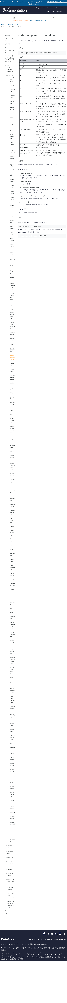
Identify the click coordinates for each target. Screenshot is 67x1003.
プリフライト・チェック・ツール (10, 895)
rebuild (12, 526)
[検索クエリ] (33, 18)
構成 (6, 47)
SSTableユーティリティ (10, 881)
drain (11, 213)
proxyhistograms (12, 512)
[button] (4, 35)
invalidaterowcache (12, 445)
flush (11, 266)
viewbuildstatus (12, 840)
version (12, 834)
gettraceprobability (12, 391)
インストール (9, 44)
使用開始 (7, 35)
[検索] (53, 18)
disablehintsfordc (12, 207)
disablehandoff (12, 199)
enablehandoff (12, 246)
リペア (12, 579)
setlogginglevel (12, 708)
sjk (11, 743)
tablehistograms (12, 794)
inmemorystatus (12, 420)
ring (11, 608)
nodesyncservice (12, 498)
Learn (48, 11)
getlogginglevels (12, 349)
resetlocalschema (12, 591)
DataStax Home (48, 8)
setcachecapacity (12, 634)
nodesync (10, 858)
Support (38, 8)
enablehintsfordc (12, 254)
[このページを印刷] (64, 30)
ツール (7, 65)
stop (11, 783)
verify (12, 830)
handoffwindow (12, 404)
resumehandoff (12, 603)
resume (12, 597)
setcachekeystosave (12, 642)
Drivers (53, 11)
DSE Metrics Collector (10, 69)
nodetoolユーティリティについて (12, 81)
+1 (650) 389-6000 (47, 939)
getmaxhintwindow (12, 357)
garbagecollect (12, 272)
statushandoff (12, 777)
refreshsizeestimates (12, 548)
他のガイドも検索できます (37, 20)
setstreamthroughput (12, 723)
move (12, 487)
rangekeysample (12, 520)
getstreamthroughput (12, 377)
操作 (6, 910)
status (12, 753)
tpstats (12, 812)
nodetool (10, 75)
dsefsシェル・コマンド (10, 863)
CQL (6, 914)
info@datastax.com (60, 939)
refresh (12, 542)
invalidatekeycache (12, 438)
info (11, 414)
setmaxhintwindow (12, 716)
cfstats (12, 113)
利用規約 (31, 944)
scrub (11, 612)
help (11, 410)
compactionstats (12, 144)
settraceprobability (12, 737)
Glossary (59, 11)
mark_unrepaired (12, 481)
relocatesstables (12, 567)
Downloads (60, 8)
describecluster (12, 158)
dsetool (9, 869)
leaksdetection (12, 457)
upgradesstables (12, 824)
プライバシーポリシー (20, 944)
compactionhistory (12, 136)
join (11, 451)
